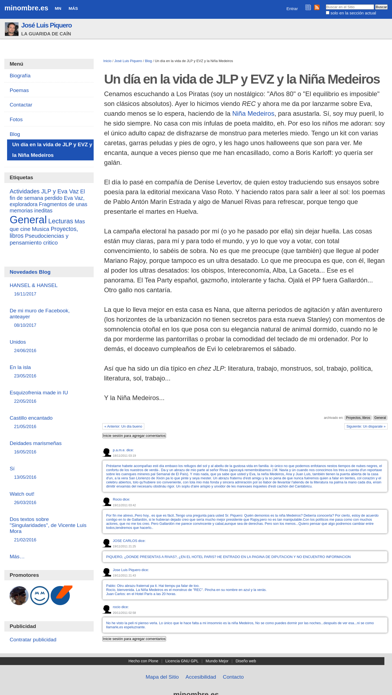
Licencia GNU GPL (182, 661)
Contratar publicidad (33, 639)
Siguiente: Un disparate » (366, 426)
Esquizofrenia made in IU (49, 397)
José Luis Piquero (46, 25)
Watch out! (49, 498)
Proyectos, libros (358, 418)
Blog (148, 61)
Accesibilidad (201, 677)
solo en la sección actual (353, 13)
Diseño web (245, 661)
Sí (49, 473)
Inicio (107, 61)
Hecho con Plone (143, 661)
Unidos (49, 346)
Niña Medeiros (253, 113)
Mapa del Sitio (162, 677)
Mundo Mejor (217, 661)
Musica (40, 229)
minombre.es (26, 8)
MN (58, 8)
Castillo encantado (49, 422)
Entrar (292, 8)
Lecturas (60, 221)
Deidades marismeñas (49, 447)
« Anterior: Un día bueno (123, 426)
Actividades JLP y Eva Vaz (44, 191)
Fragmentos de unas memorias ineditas (48, 207)
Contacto (233, 677)
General (380, 418)
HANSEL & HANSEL (49, 289)
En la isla (49, 371)
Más (73, 8)
